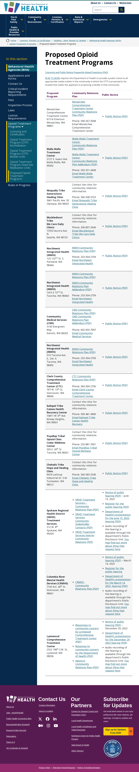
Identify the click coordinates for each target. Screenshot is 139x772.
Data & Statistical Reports (81, 19)
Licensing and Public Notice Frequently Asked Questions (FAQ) (76, 72)
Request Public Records (16, 730)
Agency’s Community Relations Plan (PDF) (87, 664)
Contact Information (47, 705)
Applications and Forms (19, 77)
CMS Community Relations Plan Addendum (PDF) (81, 320)
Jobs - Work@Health (14, 713)
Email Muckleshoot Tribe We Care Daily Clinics (83, 234)
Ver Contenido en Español (17, 748)
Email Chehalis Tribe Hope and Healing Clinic (84, 481)
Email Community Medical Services (82, 335)
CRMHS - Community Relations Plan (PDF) (87, 585)
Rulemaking (11, 736)
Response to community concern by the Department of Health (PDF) (87, 651)
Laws (11, 110)
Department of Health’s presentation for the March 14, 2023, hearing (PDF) (118, 581)
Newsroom (125, 2)
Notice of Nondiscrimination (89, 768)
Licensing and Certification (18, 133)
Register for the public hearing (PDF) (117, 505)
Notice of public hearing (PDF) (114, 494)
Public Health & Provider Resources (16, 31)
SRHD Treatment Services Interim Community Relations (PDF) (85, 537)
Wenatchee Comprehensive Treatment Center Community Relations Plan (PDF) (84, 108)
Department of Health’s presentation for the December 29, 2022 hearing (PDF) (118, 638)
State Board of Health (80, 745)
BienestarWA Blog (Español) (18, 725)
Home (13, 40)
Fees (11, 100)
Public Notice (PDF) (116, 116)
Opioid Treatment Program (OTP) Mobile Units (21, 153)
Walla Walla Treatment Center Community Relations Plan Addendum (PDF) (85, 159)
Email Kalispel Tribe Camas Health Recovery (83, 421)
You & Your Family (16, 19)
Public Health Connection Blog (18, 719)
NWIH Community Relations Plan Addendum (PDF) (82, 286)
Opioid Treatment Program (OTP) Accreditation (21, 142)
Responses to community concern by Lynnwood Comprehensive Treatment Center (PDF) (87, 633)
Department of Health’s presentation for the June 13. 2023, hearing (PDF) (118, 516)
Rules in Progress (19, 185)
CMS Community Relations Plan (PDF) (83, 311)
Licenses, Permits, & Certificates (59, 19)
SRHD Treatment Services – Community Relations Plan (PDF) (87, 504)
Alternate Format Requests (64, 768)
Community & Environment (37, 19)
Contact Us (110, 2)
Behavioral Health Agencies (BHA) (105, 40)
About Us (96, 2)
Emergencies (102, 19)
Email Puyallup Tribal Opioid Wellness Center (84, 451)
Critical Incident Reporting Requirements (18, 92)
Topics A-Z (10, 742)
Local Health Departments (82, 721)
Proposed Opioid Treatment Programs (20, 176)
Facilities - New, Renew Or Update (70, 40)
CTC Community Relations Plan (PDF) (83, 378)
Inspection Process (20, 105)
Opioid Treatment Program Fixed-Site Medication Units (21, 165)
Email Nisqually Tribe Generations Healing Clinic (84, 204)
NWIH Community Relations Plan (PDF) (83, 249)
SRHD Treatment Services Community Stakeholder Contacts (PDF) (85, 521)
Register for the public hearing (114, 570)
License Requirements (17, 117)
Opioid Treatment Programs (22, 43)
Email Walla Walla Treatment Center (82, 175)
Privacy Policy (44, 768)
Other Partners (77, 751)
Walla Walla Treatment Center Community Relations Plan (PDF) (85, 143)
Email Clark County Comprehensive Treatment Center (83, 393)
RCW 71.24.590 (52, 78)
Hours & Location (46, 711)
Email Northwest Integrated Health (82, 261)
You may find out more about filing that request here (117, 544)
